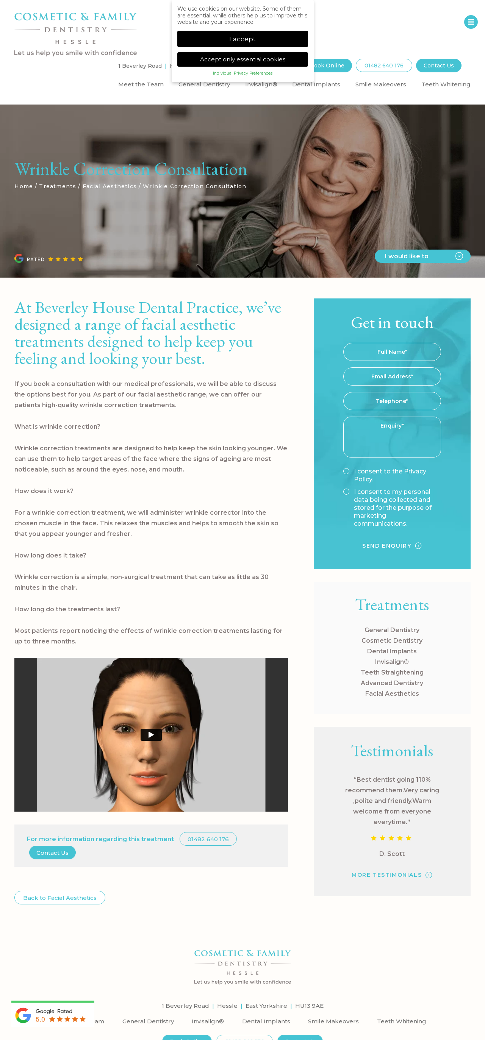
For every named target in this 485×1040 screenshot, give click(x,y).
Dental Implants (316, 83)
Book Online (327, 64)
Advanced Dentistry (392, 682)
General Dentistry (204, 83)
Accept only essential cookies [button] (242, 59)
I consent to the (384, 474)
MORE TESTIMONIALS (387, 874)
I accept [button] (242, 39)
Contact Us (439, 64)
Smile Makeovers (380, 83)
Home (23, 185)
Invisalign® (261, 83)
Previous (432, 242)
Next (450, 242)
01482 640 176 (384, 64)
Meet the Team (141, 83)
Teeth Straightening (392, 671)
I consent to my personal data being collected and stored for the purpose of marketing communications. (387, 506)
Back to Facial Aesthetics (60, 897)
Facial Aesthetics (110, 185)
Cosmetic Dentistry (391, 639)
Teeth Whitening (446, 83)
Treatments (57, 185)
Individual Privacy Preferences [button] (242, 73)
